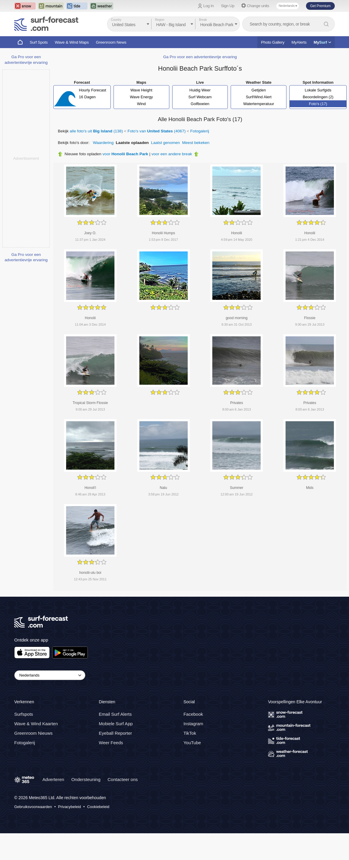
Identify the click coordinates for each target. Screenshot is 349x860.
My (322, 42)
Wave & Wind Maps (72, 42)
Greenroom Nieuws (33, 733)
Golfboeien (200, 104)
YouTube (192, 742)
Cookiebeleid (98, 806)
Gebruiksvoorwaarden (33, 806)
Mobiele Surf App (116, 723)
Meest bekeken (195, 142)
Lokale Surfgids (318, 90)
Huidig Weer (200, 90)
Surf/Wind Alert (259, 97)
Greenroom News (111, 42)
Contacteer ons (123, 779)
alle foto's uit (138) (96, 131)
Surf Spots (39, 42)
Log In (208, 6)
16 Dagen (87, 97)
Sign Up (228, 6)
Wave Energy (141, 97)
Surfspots (23, 714)
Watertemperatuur (258, 104)
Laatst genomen (165, 142)
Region (160, 19)
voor (125, 154)
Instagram (193, 723)
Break (203, 19)
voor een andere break (172, 154)
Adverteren (53, 779)
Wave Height (141, 90)
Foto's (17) (318, 104)
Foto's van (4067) (157, 131)
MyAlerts (299, 42)
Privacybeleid (69, 806)
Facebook (193, 714)
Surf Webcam (200, 97)
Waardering (103, 142)
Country (116, 19)
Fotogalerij (199, 131)
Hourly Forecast (92, 90)
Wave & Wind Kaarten (36, 723)
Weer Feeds (111, 742)
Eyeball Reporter (115, 733)
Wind (141, 104)
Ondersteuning (85, 779)
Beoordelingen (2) (318, 97)
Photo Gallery (272, 42)
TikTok (190, 733)
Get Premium (320, 6)
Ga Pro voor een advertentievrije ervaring (200, 57)
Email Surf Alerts (115, 714)
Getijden (258, 90)
